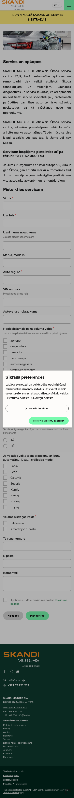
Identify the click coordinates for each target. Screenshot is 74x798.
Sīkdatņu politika (42, 398)
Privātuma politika (17, 398)
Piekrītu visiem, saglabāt (49, 420)
